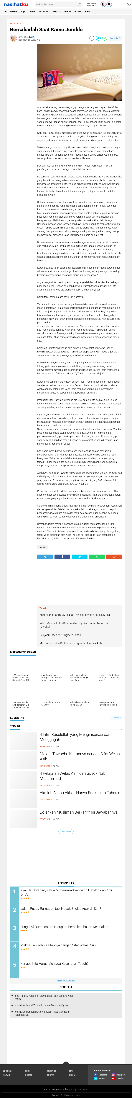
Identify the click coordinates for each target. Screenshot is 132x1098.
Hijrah (78, 11)
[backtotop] (66, 1065)
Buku (87, 11)
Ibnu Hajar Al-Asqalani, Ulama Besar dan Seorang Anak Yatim (44, 998)
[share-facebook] (91, 38)
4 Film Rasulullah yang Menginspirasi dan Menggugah (75, 737)
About (47, 1089)
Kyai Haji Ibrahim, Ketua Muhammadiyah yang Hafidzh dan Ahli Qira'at (66, 892)
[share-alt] (45, 557)
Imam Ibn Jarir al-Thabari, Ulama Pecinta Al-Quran (42, 1005)
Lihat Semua (66, 832)
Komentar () (115, 38)
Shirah (32, 11)
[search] (58, 4)
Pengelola (56, 1089)
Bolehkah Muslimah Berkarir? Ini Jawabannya (79, 812)
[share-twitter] (98, 38)
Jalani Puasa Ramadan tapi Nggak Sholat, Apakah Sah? (61, 909)
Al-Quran (43, 11)
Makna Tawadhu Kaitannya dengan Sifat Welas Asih (80, 756)
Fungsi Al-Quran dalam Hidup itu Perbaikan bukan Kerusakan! (65, 927)
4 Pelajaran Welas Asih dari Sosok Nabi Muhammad (73, 776)
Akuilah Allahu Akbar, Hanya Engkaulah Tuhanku (80, 792)
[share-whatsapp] (104, 38)
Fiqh (23, 11)
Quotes (67, 11)
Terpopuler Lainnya (66, 981)
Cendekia (56, 11)
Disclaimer (83, 1089)
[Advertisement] (22, 89)
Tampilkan (116, 718)
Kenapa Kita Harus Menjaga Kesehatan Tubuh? (55, 964)
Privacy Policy (69, 1089)
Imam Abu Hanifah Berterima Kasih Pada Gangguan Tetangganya (42, 1013)
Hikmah (13, 11)
